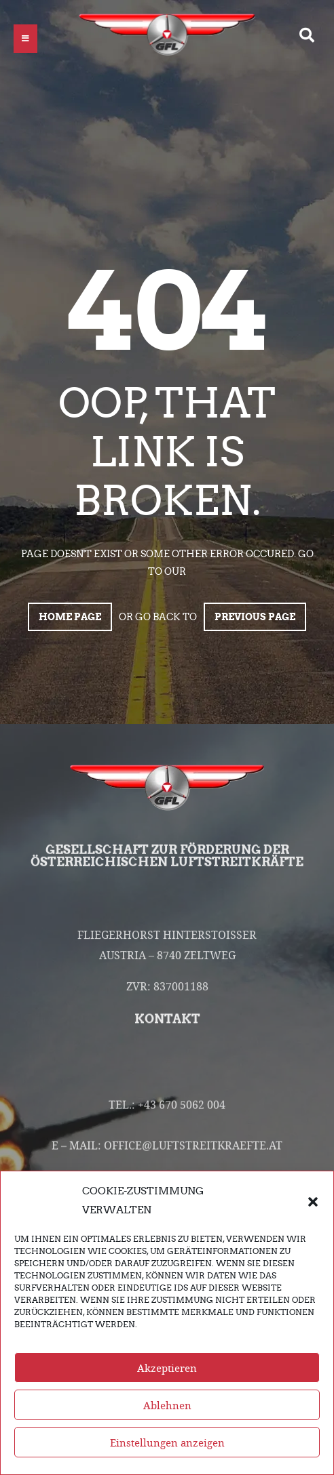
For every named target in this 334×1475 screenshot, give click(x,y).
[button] (313, 1210)
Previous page (255, 617)
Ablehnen (167, 1414)
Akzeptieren (167, 1377)
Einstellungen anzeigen (167, 1452)
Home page (70, 617)
